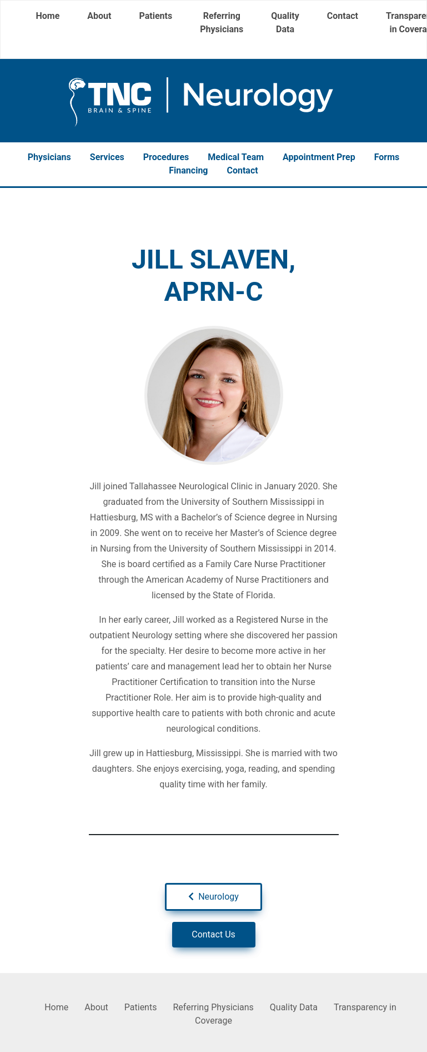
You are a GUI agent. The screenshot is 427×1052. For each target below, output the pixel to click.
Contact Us (213, 934)
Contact (342, 16)
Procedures (166, 157)
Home (48, 16)
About (99, 16)
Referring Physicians (221, 22)
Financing (188, 170)
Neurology (213, 896)
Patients (155, 16)
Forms (387, 157)
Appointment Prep (319, 157)
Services (107, 157)
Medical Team (236, 157)
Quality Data (285, 22)
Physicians (49, 157)
